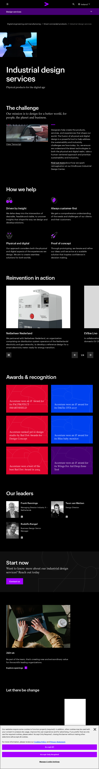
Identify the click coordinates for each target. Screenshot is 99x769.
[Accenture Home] (47, 4)
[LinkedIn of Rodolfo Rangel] (22, 537)
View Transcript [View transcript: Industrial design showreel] (13, 143)
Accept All (49, 747)
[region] (49, 747)
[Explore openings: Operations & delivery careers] (16, 668)
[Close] (95, 729)
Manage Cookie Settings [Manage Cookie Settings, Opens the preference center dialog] (49, 762)
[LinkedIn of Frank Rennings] (22, 517)
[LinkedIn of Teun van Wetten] (67, 517)
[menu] (7, 4)
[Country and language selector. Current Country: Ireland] (84, 4)
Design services (13, 11)
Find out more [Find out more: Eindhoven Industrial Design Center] (58, 162)
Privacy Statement (57, 742)
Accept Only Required (49, 754)
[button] (14, 581)
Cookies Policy (40, 742)
